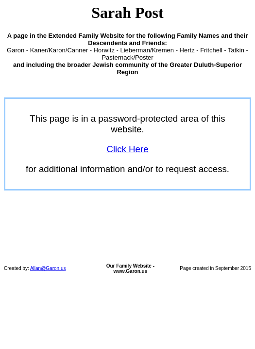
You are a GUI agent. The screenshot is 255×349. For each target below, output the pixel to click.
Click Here (127, 149)
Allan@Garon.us (48, 268)
